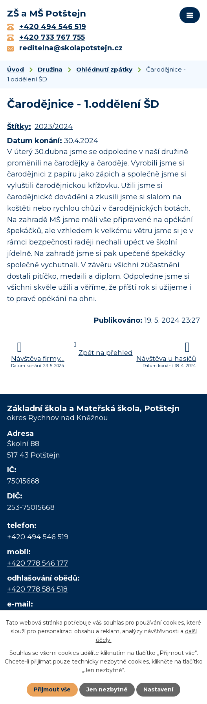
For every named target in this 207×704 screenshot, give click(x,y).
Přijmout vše (52, 689)
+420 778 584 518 (37, 589)
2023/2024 (54, 126)
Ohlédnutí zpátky (104, 69)
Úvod (15, 69)
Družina (50, 69)
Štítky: (19, 126)
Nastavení (158, 689)
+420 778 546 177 (37, 563)
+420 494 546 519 (37, 537)
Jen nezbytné (107, 689)
